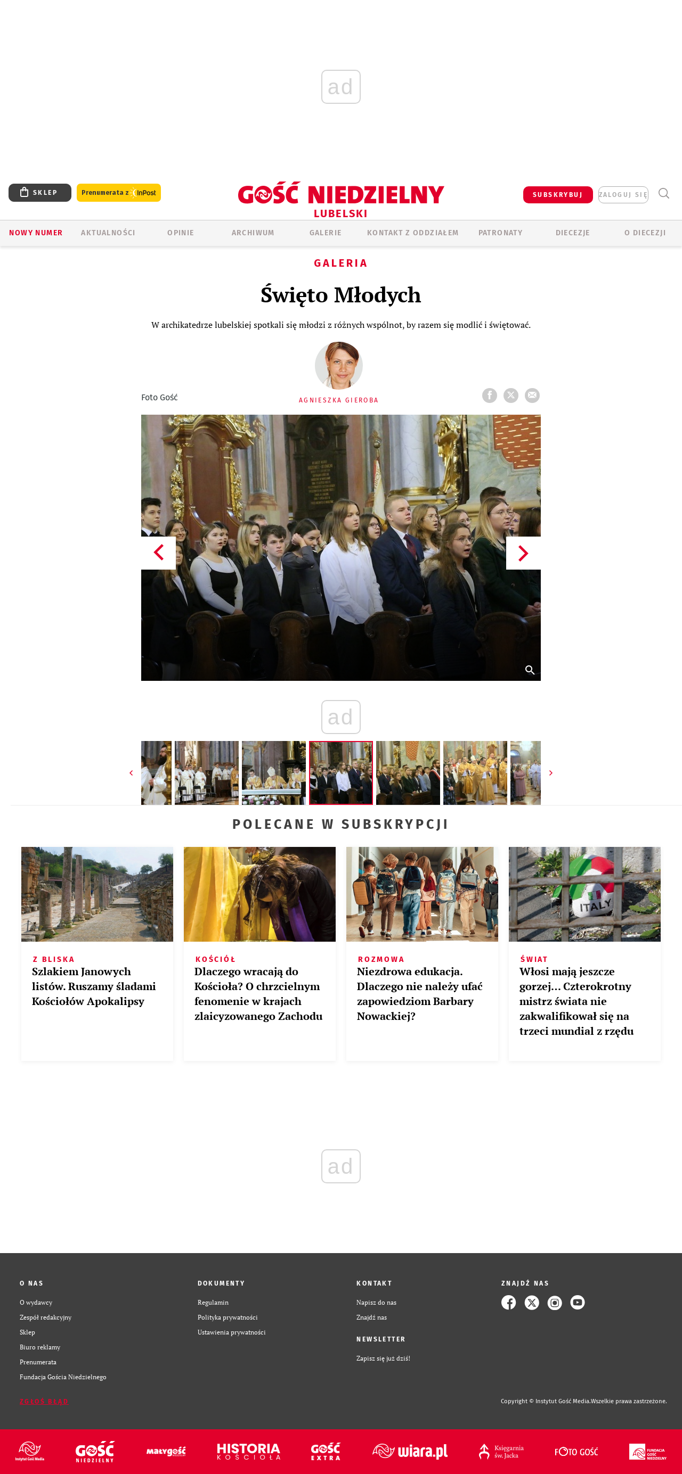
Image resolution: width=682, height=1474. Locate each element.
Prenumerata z (119, 193)
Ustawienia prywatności (232, 1332)
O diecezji (645, 232)
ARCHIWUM (253, 232)
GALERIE (326, 232)
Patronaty (500, 232)
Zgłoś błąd (44, 1401)
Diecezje (573, 232)
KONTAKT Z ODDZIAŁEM (413, 232)
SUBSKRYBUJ (558, 195)
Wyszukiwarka (663, 193)
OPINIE (180, 232)
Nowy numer (36, 232)
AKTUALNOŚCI (108, 232)
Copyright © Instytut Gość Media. (546, 1401)
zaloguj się (623, 195)
